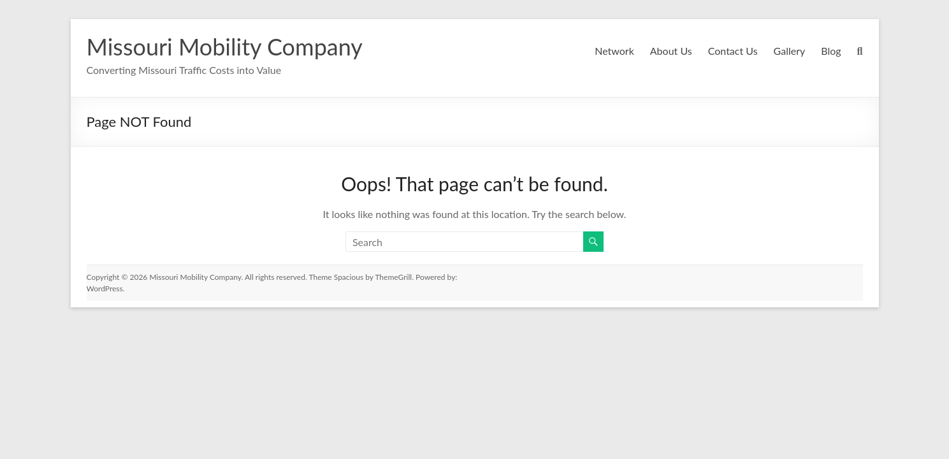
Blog (831, 50)
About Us (669, 50)
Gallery (788, 50)
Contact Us (731, 50)
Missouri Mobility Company (224, 46)
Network (613, 50)
